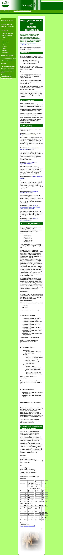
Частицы (4, 50)
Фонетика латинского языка (7, 27)
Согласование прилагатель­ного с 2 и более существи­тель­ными (8, 62)
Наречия (4, 44)
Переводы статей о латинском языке (6, 75)
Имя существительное (7, 33)
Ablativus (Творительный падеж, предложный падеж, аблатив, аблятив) (30, 207)
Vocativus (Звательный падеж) (29, 219)
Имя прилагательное (7, 35)
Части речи (4, 30)
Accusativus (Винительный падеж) (29, 191)
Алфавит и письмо (6, 24)
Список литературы (7, 78)
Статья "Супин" (25, 43)
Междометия (5, 52)
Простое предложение (7, 55)
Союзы (3, 48)
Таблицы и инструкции (8, 66)
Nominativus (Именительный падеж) (29, 148)
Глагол (3, 37)
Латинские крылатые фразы (7, 71)
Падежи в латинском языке (9, 58)
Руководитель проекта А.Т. (27, 526)
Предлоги (4, 46)
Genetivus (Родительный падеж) (28, 163)
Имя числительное (6, 39)
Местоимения (5, 41)
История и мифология (7, 68)
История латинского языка (7, 21)
